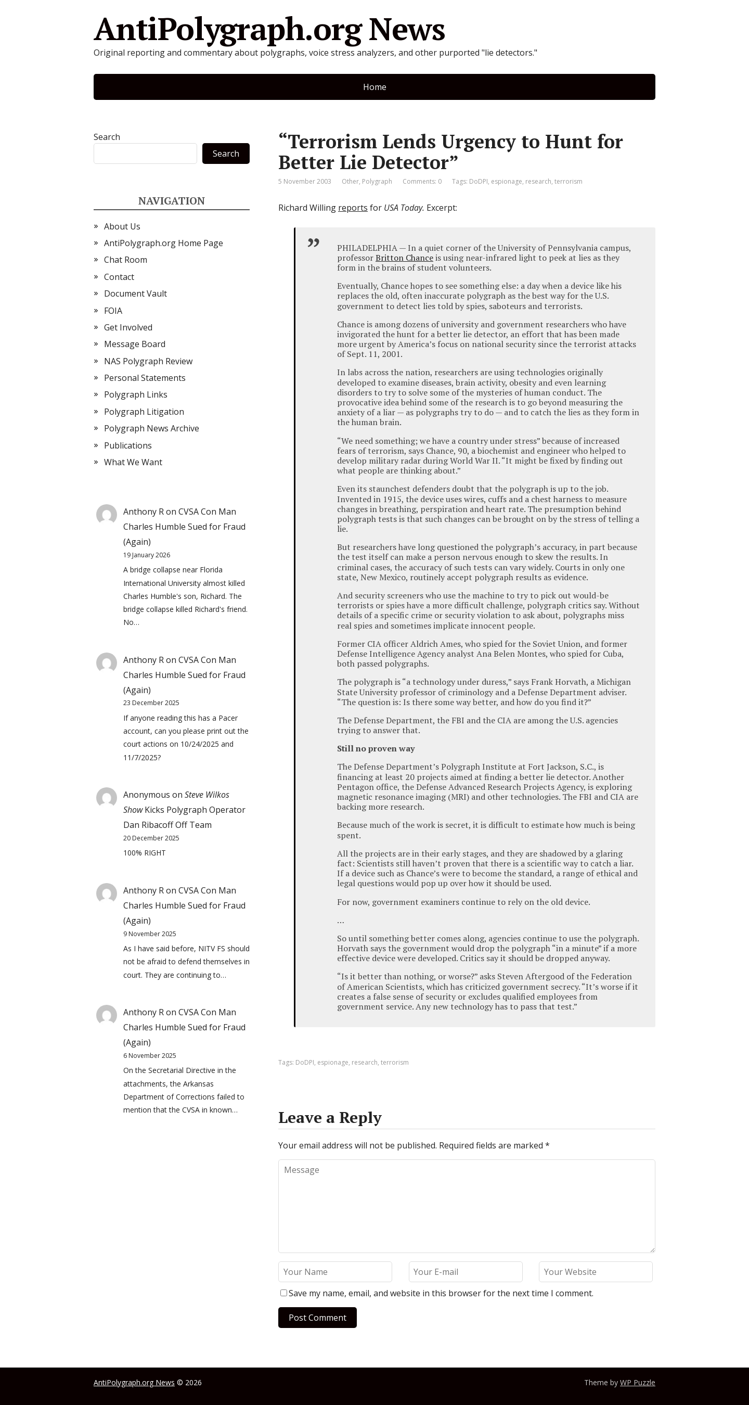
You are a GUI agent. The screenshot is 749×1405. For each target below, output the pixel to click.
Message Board (134, 344)
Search (107, 137)
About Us (122, 226)
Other (350, 181)
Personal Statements (145, 378)
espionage (506, 181)
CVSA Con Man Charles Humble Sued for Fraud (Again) (184, 526)
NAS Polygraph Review (148, 361)
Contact (119, 277)
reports (353, 207)
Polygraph (377, 181)
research (538, 181)
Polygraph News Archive (151, 428)
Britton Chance (404, 257)
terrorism (568, 181)
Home (374, 87)
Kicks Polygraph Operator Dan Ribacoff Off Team (184, 810)
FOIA (113, 310)
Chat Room (125, 259)
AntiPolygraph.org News (269, 29)
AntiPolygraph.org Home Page (163, 243)
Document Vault (135, 293)
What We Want (133, 462)
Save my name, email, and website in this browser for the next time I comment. (441, 1293)
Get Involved (128, 327)
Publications (128, 445)
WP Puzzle (637, 1382)
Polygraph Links (135, 394)
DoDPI (478, 181)
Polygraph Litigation (144, 411)
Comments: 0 (422, 181)
